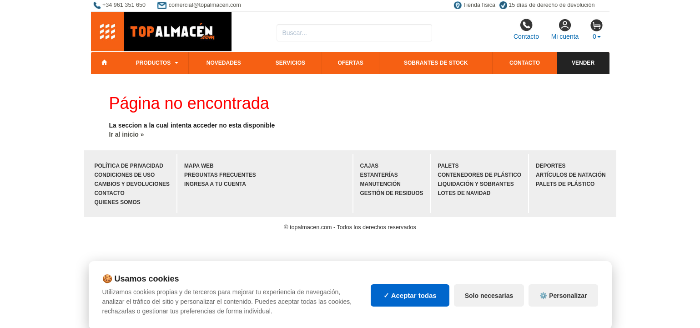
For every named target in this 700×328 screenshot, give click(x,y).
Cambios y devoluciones (132, 184)
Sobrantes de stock (436, 63)
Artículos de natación (570, 175)
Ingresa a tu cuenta (215, 184)
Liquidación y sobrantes (476, 184)
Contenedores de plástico (479, 175)
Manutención (380, 184)
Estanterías (379, 175)
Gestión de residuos (391, 193)
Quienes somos (118, 202)
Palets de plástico (565, 184)
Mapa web (199, 166)
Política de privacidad (129, 166)
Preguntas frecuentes (220, 175)
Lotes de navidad (464, 193)
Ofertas (350, 63)
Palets (448, 166)
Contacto (526, 29)
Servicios (290, 63)
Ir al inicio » (126, 134)
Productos (153, 63)
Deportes (550, 166)
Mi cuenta (565, 29)
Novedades (223, 63)
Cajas (369, 166)
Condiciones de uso (125, 175)
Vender (583, 63)
